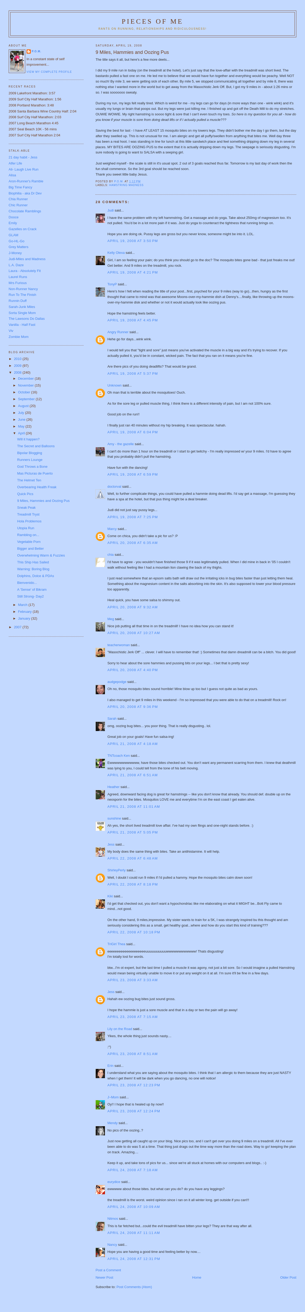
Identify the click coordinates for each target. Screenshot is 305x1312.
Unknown (114, 385)
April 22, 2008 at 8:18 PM (132, 884)
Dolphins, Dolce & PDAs (35, 576)
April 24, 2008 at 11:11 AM (133, 1233)
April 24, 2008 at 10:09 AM (133, 1207)
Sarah (111, 719)
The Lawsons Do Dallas (27, 319)
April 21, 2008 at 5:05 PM (132, 832)
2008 (18, 372)
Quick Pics (25, 494)
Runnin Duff (18, 301)
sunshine (114, 818)
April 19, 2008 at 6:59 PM (132, 474)
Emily (13, 223)
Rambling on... (28, 535)
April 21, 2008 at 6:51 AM (132, 775)
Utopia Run (25, 528)
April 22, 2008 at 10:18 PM (133, 932)
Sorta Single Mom (22, 313)
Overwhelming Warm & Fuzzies (41, 555)
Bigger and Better (30, 548)
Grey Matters (18, 247)
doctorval (114, 486)
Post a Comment (108, 1270)
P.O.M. (36, 51)
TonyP (112, 284)
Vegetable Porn (28, 542)
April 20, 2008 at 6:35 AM (132, 543)
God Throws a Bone (32, 467)
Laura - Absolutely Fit (25, 271)
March (23, 605)
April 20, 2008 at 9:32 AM (132, 607)
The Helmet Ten (29, 480)
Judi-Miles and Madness (27, 259)
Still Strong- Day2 (30, 596)
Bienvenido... (27, 583)
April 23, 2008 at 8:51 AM (132, 1054)
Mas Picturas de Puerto (35, 473)
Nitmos (112, 1219)
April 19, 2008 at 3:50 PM (132, 241)
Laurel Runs (18, 277)
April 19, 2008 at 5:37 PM (132, 373)
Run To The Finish (22, 295)
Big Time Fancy (20, 187)
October (24, 392)
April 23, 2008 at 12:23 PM (133, 1085)
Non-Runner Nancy (23, 289)
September (26, 399)
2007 (18, 627)
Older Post (288, 1277)
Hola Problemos (29, 521)
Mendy (112, 1123)
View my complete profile (49, 71)
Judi (110, 210)
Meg (110, 619)
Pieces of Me (152, 21)
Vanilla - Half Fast (22, 325)
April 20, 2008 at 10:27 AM (133, 633)
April (22, 433)
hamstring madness (126, 185)
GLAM (13, 235)
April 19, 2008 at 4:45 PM (132, 320)
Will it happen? (28, 439)
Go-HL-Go (16, 241)
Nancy (112, 1245)
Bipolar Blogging (29, 453)
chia (110, 555)
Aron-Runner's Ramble (26, 181)
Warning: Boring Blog (33, 569)
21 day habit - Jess (23, 157)
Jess (110, 844)
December (26, 378)
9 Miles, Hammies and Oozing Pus (43, 501)
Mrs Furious (18, 283)
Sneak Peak (26, 508)
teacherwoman (118, 645)
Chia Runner (18, 199)
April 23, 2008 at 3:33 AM (132, 980)
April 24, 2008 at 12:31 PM (133, 1259)
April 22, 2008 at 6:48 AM (132, 858)
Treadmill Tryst (28, 514)
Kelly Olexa (116, 253)
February (25, 612)
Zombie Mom (19, 337)
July (21, 413)
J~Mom (113, 1097)
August (23, 406)
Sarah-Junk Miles (22, 307)
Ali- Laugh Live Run (23, 169)
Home (196, 1277)
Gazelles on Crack (23, 229)
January (24, 618)
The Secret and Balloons (35, 446)
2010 (18, 359)
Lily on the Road (119, 1029)
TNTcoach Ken (118, 756)
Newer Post (104, 1277)
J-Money (15, 253)
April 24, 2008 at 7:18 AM (132, 1170)
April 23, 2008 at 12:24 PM (133, 1111)
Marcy (111, 529)
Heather (113, 787)
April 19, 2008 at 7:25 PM (132, 517)
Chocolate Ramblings (25, 211)
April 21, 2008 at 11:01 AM (133, 807)
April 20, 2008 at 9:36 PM (132, 707)
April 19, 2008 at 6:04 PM (132, 432)
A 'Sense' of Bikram (32, 589)
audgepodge (116, 682)
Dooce (14, 217)
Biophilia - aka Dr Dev (25, 193)
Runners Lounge (29, 460)
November (26, 385)
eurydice (113, 1182)
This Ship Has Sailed (33, 562)
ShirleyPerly (116, 870)
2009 (18, 366)
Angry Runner (117, 332)
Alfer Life (15, 163)
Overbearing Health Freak (37, 487)
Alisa (12, 175)
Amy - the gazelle (120, 444)
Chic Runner (18, 205)
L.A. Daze (16, 265)
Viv (11, 331)
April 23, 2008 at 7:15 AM (132, 1017)
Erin (110, 1066)
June (22, 419)
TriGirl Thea (116, 944)
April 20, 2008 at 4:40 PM (132, 670)
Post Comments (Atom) (134, 1287)
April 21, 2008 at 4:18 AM (132, 744)
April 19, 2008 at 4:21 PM (132, 272)
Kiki (110, 896)
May (21, 426)
